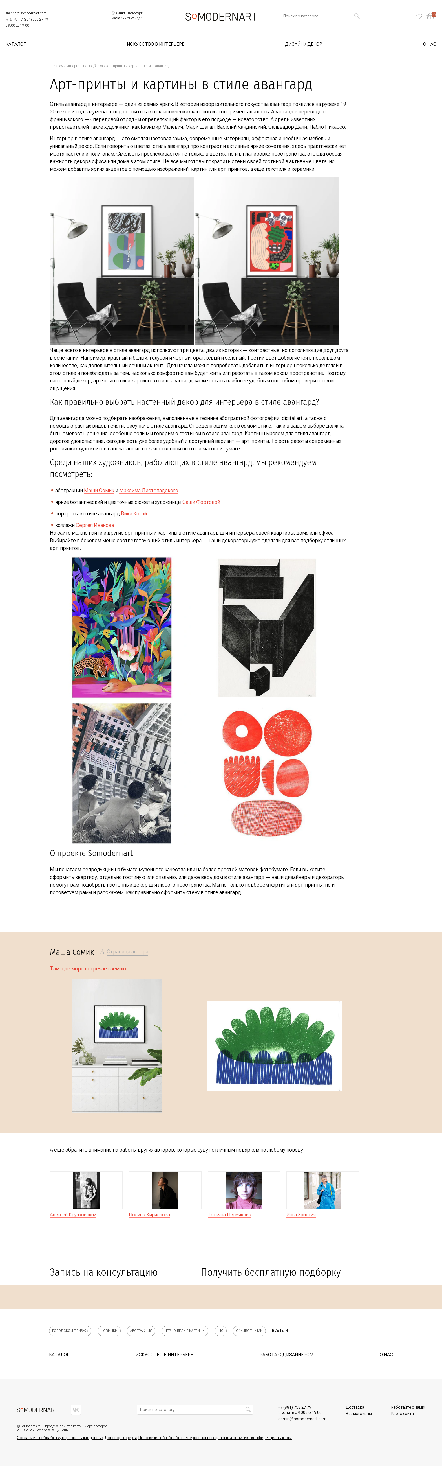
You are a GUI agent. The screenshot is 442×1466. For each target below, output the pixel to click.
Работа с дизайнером (286, 1354)
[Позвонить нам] (33, 19)
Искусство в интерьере (155, 44)
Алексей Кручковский (73, 1214)
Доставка (355, 1407)
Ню (221, 1331)
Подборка (95, 66)
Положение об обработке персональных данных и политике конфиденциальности (215, 1438)
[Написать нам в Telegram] (15, 19)
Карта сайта (402, 1413)
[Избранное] (419, 16)
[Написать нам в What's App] (11, 19)
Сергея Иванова (95, 525)
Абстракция (141, 1331)
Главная (56, 66)
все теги (280, 1330)
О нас (429, 44)
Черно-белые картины (185, 1331)
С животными (249, 1331)
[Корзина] (431, 16)
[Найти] (357, 16)
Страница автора (127, 951)
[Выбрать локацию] (127, 13)
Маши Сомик (99, 490)
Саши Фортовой (201, 502)
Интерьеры (75, 66)
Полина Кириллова (149, 1214)
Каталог (16, 44)
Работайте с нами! (408, 1407)
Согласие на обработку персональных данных (60, 1438)
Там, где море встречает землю (88, 969)
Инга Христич (301, 1214)
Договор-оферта (121, 1438)
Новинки (109, 1331)
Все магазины (359, 1413)
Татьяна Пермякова (229, 1214)
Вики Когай (134, 514)
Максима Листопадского (148, 490)
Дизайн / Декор (303, 44)
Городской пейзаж (70, 1331)
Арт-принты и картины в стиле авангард (138, 66)
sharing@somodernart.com (26, 13)
